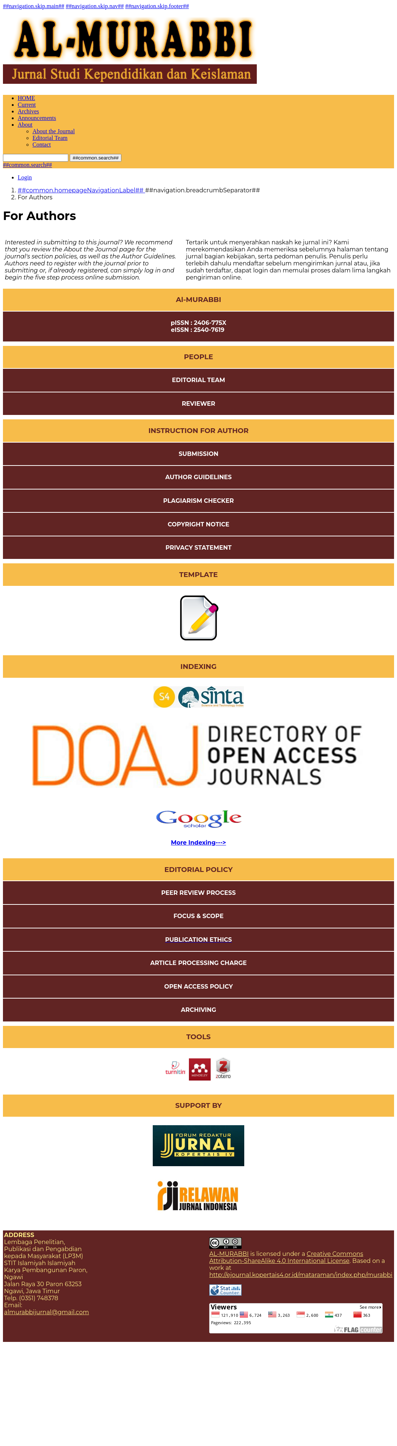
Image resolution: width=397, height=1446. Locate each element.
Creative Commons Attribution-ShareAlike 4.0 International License (286, 1257)
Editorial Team (50, 138)
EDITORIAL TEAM (198, 380)
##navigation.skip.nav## (95, 6)
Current (27, 105)
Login (25, 177)
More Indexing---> (198, 842)
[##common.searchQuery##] (35, 158)
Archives (28, 111)
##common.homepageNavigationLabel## (81, 190)
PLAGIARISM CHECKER (198, 500)
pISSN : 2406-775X (199, 322)
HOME (26, 98)
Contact (41, 144)
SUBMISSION (198, 453)
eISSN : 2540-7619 (198, 329)
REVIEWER (198, 403)
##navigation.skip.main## (33, 6)
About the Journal (53, 131)
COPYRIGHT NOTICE (198, 524)
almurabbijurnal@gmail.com (46, 1312)
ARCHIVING (198, 1009)
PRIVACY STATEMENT (198, 547)
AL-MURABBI (229, 1253)
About (25, 124)
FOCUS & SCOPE (198, 916)
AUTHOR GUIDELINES (198, 477)
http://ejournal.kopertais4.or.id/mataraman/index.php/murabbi (300, 1274)
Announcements (37, 118)
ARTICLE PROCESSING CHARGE (198, 962)
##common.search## (95, 158)
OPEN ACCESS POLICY (198, 986)
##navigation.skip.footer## (157, 6)
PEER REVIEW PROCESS (198, 892)
